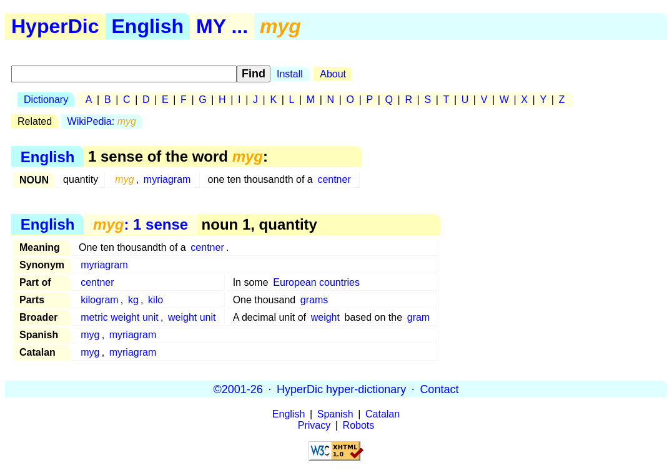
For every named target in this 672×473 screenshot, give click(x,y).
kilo (155, 300)
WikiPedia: (101, 121)
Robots (359, 425)
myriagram (167, 179)
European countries (316, 282)
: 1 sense (140, 224)
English (148, 26)
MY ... (222, 26)
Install (290, 74)
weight (325, 317)
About (333, 74)
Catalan (382, 414)
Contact (439, 389)
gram (418, 317)
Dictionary (46, 99)
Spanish (335, 414)
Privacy (314, 425)
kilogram (99, 300)
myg (90, 334)
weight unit (192, 317)
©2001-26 (238, 389)
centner (333, 179)
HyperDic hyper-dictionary (341, 389)
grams (314, 300)
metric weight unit (120, 317)
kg (133, 300)
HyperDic (55, 26)
